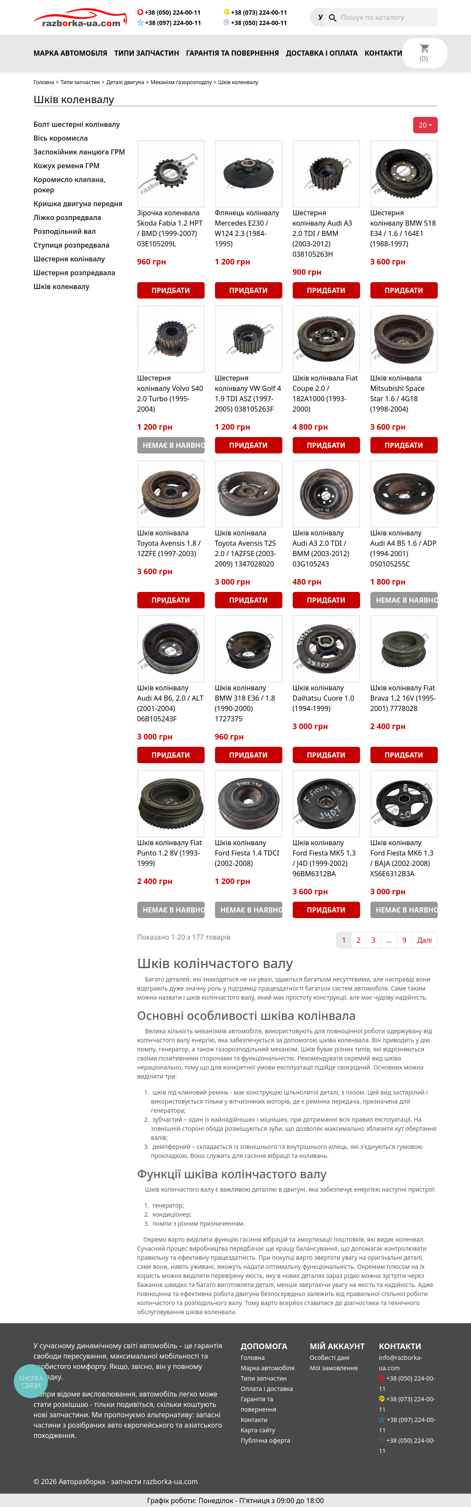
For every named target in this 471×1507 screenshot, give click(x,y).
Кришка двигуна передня (78, 203)
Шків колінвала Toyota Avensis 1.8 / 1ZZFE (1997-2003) (169, 543)
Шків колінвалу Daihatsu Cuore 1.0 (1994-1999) (323, 698)
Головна (44, 82)
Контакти (384, 53)
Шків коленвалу (61, 286)
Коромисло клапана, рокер (70, 185)
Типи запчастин (146, 53)
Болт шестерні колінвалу (77, 124)
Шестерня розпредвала (75, 272)
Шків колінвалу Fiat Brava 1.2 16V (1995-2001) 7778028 (403, 698)
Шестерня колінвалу (69, 259)
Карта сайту (258, 1430)
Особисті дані (329, 1357)
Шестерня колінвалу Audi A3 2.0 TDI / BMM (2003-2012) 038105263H (322, 233)
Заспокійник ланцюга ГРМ (79, 152)
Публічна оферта (266, 1440)
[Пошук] (380, 17)
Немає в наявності (174, 445)
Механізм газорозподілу (181, 82)
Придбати (171, 290)
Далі (424, 940)
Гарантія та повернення (232, 53)
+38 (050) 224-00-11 (169, 12)
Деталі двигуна (125, 82)
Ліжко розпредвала (67, 217)
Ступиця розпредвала (72, 245)
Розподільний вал (65, 231)
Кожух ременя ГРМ (67, 165)
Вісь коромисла (61, 138)
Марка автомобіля (70, 53)
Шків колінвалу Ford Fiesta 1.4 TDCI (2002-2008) (247, 853)
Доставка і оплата (321, 53)
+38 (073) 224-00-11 (255, 12)
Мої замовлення (333, 1368)
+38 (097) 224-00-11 (169, 23)
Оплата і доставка (267, 1388)
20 (423, 125)
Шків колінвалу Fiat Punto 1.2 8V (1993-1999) (169, 853)
